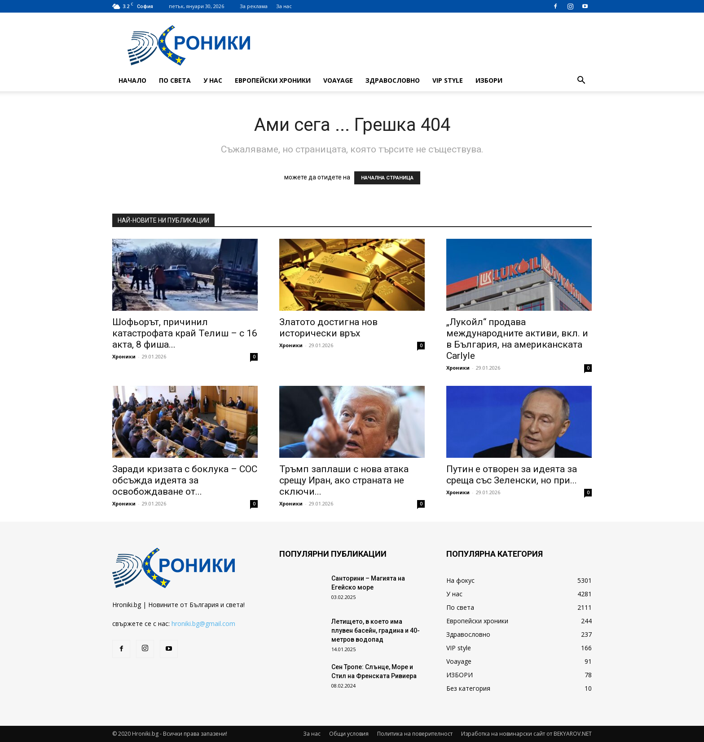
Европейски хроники (273, 80)
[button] (581, 81)
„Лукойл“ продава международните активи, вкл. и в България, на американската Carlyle (517, 339)
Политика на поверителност (415, 734)
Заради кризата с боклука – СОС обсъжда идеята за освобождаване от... (184, 480)
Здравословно (392, 80)
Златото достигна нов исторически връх (328, 328)
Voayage (338, 80)
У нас (212, 80)
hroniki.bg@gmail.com (203, 623)
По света (175, 80)
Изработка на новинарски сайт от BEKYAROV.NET (526, 734)
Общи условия (349, 734)
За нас (284, 6)
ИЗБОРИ (488, 80)
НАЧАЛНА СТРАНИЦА (387, 178)
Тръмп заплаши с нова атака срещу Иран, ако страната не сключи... (344, 480)
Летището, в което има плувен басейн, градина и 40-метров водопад (375, 630)
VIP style (447, 80)
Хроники (124, 356)
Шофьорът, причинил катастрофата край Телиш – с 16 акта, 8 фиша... (184, 333)
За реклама (254, 6)
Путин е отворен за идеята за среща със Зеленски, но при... (511, 475)
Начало (132, 80)
